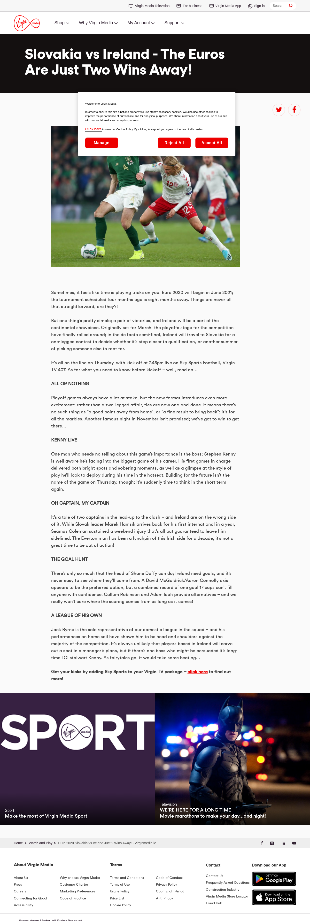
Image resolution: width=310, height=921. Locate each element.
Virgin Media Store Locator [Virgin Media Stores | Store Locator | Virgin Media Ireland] (227, 896)
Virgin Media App (228, 6)
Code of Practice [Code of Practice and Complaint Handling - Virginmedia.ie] (73, 898)
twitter (279, 110)
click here (197, 672)
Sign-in (259, 6)
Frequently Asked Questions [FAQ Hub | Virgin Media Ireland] (227, 882)
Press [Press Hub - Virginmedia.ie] (18, 884)
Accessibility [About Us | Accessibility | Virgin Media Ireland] (23, 905)
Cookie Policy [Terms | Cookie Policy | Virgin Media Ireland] (120, 905)
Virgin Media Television (152, 6)
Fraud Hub (214, 903)
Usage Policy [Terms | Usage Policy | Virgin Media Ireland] (119, 891)
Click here (93, 129)
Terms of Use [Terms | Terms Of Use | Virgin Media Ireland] (120, 884)
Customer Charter (74, 884)
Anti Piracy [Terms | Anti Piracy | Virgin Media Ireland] (164, 898)
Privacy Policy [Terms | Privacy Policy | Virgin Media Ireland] (166, 884)
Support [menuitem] (172, 22)
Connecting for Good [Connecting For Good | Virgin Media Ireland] (30, 898)
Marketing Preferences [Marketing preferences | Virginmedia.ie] (77, 891)
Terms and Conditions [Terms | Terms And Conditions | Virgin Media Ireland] (127, 878)
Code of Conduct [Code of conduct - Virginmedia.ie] (169, 878)
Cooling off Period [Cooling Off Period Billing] (170, 891)
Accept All (212, 143)
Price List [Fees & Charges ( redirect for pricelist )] (117, 898)
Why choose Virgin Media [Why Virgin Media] (80, 878)
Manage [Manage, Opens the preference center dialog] (101, 143)
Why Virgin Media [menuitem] (96, 22)
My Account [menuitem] (138, 22)
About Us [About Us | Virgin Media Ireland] (21, 878)
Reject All (174, 143)
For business (192, 6)
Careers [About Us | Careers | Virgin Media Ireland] (20, 891)
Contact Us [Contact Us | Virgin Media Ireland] (214, 876)
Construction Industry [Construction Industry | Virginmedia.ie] (222, 889)
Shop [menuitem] (59, 22)
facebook (294, 110)
